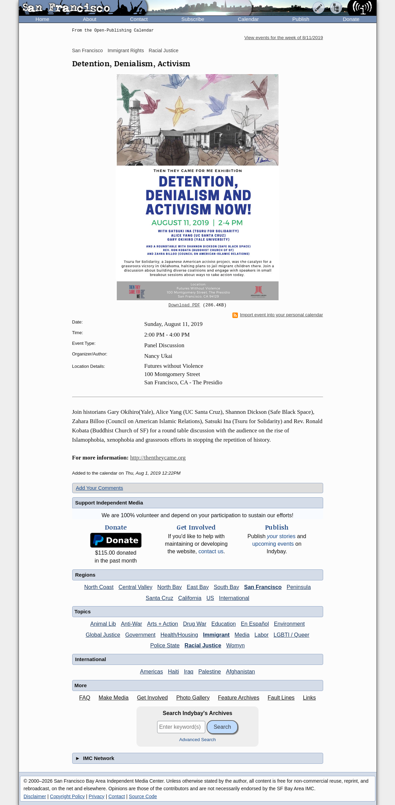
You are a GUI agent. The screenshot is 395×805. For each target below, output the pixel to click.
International (234, 598)
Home (42, 19)
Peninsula (299, 587)
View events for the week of (283, 37)
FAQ (84, 698)
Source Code (143, 796)
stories (281, 536)
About (89, 19)
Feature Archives (238, 698)
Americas (151, 671)
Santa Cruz (159, 598)
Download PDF (184, 305)
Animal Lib (103, 624)
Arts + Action (162, 624)
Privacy (97, 796)
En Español (255, 624)
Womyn (235, 645)
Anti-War (131, 624)
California (189, 598)
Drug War (194, 624)
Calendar (248, 19)
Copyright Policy (67, 796)
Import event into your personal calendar (277, 315)
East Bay (198, 587)
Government (140, 635)
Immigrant (216, 635)
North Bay (169, 587)
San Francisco (87, 50)
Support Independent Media (109, 503)
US (210, 598)
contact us (210, 551)
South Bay (226, 587)
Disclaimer (35, 796)
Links (309, 698)
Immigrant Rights (126, 50)
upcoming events (273, 544)
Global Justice (103, 635)
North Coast (98, 587)
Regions (85, 575)
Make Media (114, 698)
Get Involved (152, 698)
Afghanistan (240, 671)
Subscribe (192, 19)
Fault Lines (281, 698)
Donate (351, 19)
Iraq (189, 671)
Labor (261, 635)
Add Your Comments (99, 488)
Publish (300, 19)
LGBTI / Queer (291, 635)
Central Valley (135, 587)
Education (223, 624)
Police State (164, 645)
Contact (139, 19)
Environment (289, 624)
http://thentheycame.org (158, 457)
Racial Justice (163, 50)
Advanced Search (197, 739)
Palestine (209, 671)
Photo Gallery (193, 698)
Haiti (173, 671)
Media (242, 635)
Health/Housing (179, 635)
